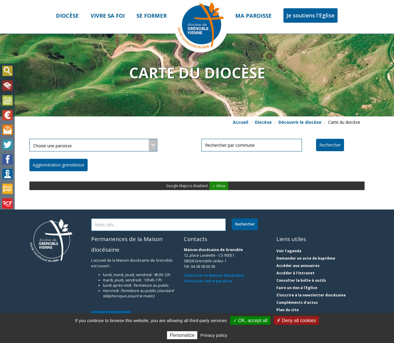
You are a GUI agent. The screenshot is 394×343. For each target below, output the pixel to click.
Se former (151, 15)
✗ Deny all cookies (296, 320)
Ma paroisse (253, 15)
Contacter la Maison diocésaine (214, 275)
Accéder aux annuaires (298, 265)
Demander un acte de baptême (305, 258)
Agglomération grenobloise (58, 165)
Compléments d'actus (297, 302)
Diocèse (67, 15)
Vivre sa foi (108, 15)
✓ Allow (218, 185)
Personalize (182, 335)
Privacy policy (214, 335)
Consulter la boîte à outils (301, 280)
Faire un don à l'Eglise (296, 287)
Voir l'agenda (288, 250)
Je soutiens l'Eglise (310, 15)
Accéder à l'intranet (295, 273)
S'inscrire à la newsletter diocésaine (311, 295)
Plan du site (287, 309)
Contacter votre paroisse (208, 280)
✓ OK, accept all (250, 320)
